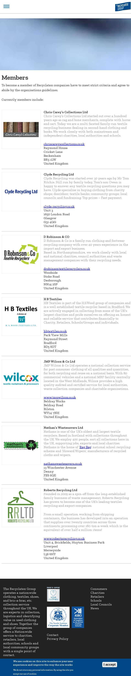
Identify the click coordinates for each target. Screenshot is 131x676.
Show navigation (6, 6)
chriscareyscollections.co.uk (64, 144)
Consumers (99, 589)
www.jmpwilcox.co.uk (60, 397)
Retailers (97, 596)
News (95, 608)
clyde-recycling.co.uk (59, 206)
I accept (110, 666)
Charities (97, 593)
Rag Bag (85, 447)
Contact (52, 635)
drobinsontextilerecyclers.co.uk (67, 269)
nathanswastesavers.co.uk (63, 464)
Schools (96, 600)
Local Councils (101, 604)
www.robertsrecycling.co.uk (64, 538)
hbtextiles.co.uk (55, 331)
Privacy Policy (57, 639)
